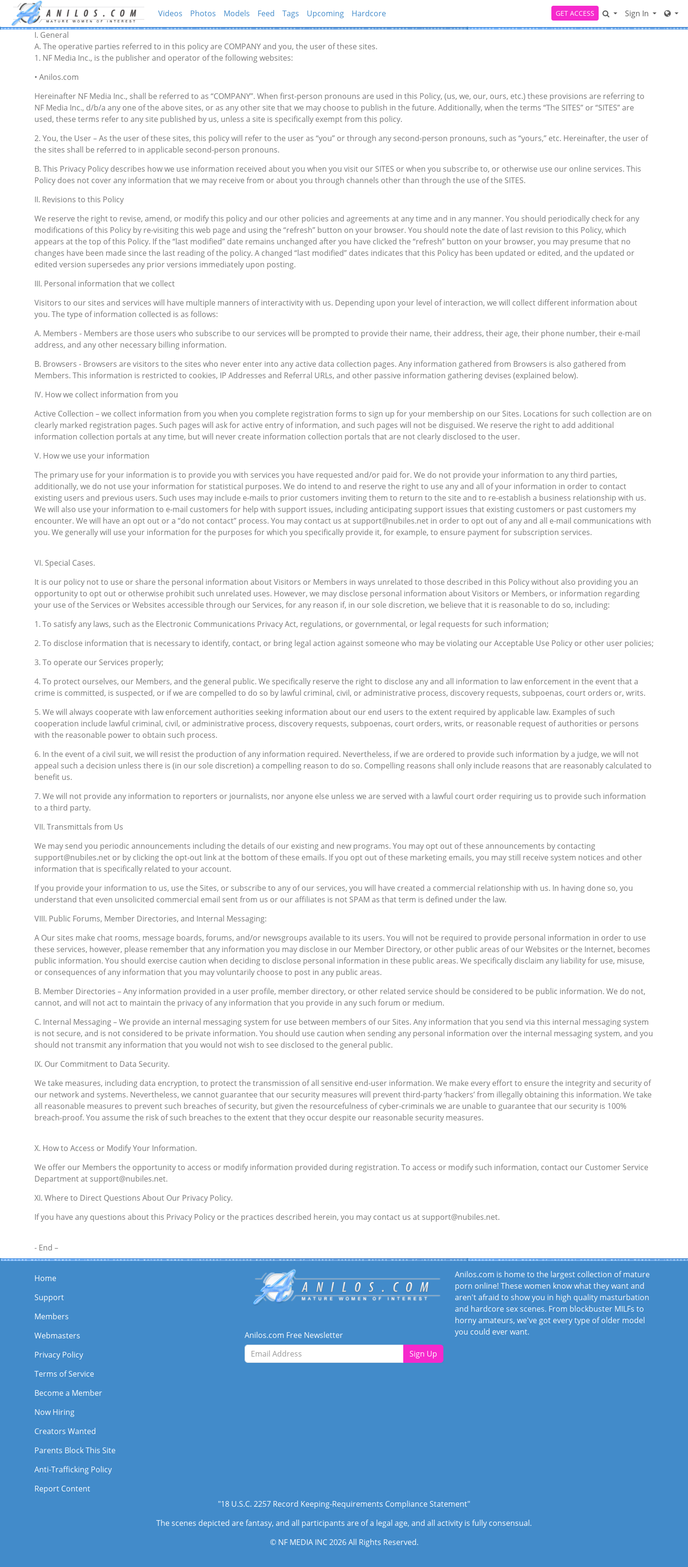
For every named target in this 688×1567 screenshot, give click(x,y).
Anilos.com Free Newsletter (294, 1335)
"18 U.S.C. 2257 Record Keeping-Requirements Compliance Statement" (344, 1504)
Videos (170, 13)
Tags (290, 13)
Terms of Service (64, 1374)
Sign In (638, 13)
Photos (203, 13)
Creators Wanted (65, 1431)
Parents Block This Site (75, 1450)
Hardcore (369, 13)
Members (51, 1316)
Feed (266, 13)
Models (237, 13)
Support (49, 1297)
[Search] (610, 13)
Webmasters (57, 1335)
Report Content (62, 1488)
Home (45, 1278)
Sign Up (423, 1353)
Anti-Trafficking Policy (73, 1469)
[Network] (671, 13)
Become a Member (68, 1393)
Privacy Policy (58, 1354)
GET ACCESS (575, 13)
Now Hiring (54, 1412)
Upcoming (325, 13)
